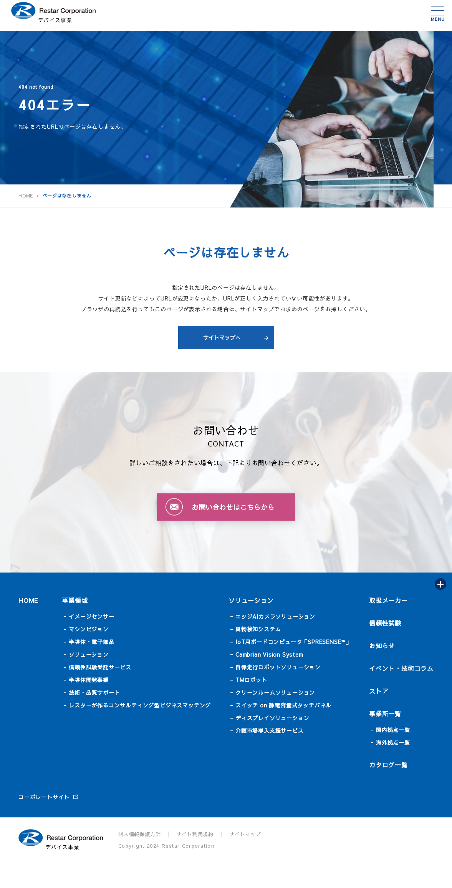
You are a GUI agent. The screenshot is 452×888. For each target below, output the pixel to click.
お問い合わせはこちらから (233, 507)
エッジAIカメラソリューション (275, 616)
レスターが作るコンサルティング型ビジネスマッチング (140, 705)
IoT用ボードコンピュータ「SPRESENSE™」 (293, 642)
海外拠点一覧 (393, 742)
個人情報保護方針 (139, 834)
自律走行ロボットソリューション (278, 667)
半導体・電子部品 (91, 642)
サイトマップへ (222, 337)
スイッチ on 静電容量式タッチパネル (283, 705)
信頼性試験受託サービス (100, 667)
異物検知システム (258, 629)
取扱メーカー (388, 600)
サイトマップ (245, 834)
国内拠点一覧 (393, 730)
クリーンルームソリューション (275, 692)
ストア (378, 691)
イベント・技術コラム (401, 668)
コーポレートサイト (44, 797)
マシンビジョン (89, 629)
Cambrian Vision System (269, 654)
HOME (28, 600)
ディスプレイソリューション (272, 718)
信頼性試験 (385, 623)
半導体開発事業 (89, 680)
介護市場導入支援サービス (269, 730)
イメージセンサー (91, 616)
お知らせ (382, 645)
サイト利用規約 (195, 834)
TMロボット (251, 680)
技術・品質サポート (94, 692)
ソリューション (89, 654)
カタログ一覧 (388, 764)
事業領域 (75, 600)
